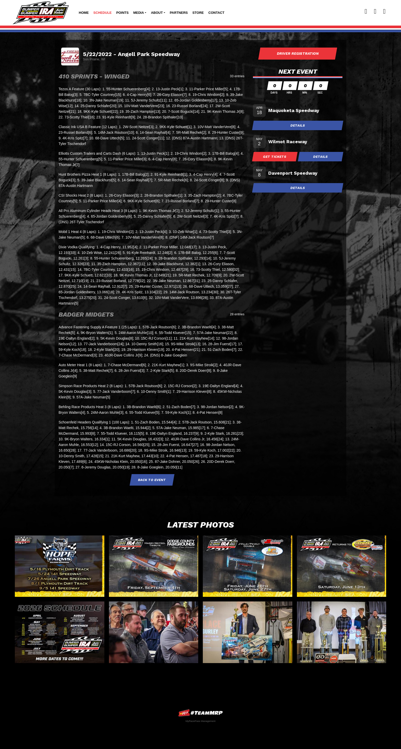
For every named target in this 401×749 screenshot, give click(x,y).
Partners (179, 13)
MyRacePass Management (200, 721)
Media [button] (138, 13)
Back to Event (152, 480)
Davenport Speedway (292, 173)
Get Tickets (275, 157)
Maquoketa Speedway (293, 110)
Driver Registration (297, 53)
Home (84, 13)
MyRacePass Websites (200, 713)
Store (198, 13)
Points (122, 13)
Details (297, 125)
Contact (216, 13)
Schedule (102, 13)
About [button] (157, 13)
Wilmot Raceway (287, 141)
